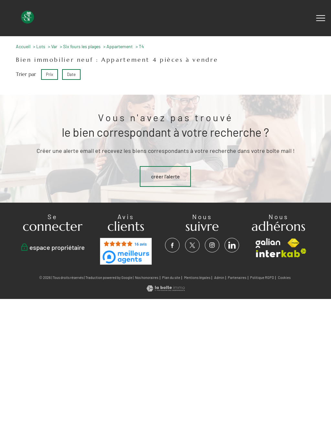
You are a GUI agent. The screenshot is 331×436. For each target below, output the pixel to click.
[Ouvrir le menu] (320, 18)
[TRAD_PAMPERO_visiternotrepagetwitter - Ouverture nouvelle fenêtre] (192, 245)
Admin (219, 277)
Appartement (119, 46)
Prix (49, 74)
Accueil (23, 46)
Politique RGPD (262, 277)
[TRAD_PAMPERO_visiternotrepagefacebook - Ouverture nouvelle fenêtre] (172, 245)
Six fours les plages (82, 46)
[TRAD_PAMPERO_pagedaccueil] (27, 21)
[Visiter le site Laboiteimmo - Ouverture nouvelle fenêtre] (165, 289)
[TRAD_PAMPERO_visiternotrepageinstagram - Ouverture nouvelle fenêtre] (212, 245)
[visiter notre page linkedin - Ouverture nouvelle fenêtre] (232, 245)
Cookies (284, 278)
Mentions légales (197, 277)
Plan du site (171, 277)
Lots (40, 46)
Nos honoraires (146, 277)
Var (54, 46)
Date (71, 74)
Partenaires (237, 277)
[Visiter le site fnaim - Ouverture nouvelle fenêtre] (293, 243)
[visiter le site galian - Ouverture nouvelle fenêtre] (268, 243)
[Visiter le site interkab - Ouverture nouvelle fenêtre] (281, 253)
